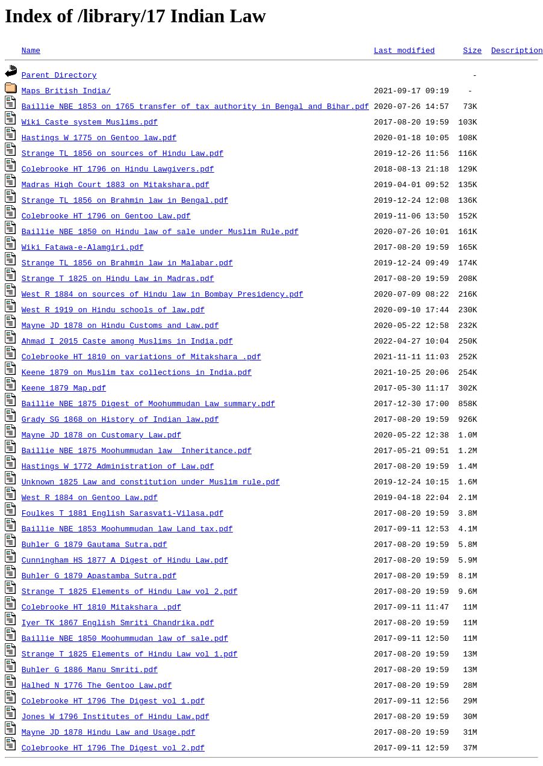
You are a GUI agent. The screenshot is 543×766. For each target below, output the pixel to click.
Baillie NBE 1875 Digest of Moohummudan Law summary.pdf (148, 403)
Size (472, 50)
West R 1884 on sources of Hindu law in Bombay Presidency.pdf (162, 293)
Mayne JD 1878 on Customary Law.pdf (101, 434)
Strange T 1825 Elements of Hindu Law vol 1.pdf (130, 653)
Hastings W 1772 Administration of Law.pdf (118, 465)
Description (517, 50)
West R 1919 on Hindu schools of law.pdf (113, 309)
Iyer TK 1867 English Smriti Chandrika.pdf (118, 622)
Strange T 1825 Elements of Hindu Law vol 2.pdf (130, 590)
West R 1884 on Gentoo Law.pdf (90, 497)
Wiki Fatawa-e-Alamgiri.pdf (83, 246)
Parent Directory (59, 74)
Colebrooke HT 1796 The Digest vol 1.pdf (113, 700)
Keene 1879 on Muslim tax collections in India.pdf (137, 371)
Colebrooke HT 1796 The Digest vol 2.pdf (113, 747)
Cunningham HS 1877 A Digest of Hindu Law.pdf (125, 559)
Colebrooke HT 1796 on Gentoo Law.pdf (106, 215)
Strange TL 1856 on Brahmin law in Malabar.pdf (127, 262)
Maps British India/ (66, 90)
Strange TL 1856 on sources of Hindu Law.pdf (122, 152)
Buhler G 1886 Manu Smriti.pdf (90, 669)
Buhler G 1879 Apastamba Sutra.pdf (99, 575)
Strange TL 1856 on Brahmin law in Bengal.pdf (125, 199)
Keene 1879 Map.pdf (64, 387)
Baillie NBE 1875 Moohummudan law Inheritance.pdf (137, 450)
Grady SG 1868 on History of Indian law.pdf (120, 418)
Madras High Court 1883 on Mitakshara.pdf (115, 184)
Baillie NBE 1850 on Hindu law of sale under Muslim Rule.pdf (160, 231)
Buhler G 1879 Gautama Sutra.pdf (94, 544)
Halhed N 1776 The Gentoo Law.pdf (97, 684)
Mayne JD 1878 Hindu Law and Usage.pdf (109, 731)
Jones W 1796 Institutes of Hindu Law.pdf (115, 716)
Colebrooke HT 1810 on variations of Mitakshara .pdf (141, 356)
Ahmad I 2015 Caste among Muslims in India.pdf (127, 340)
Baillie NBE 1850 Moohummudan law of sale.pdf (125, 637)
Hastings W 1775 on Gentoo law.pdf (99, 137)
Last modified (404, 50)
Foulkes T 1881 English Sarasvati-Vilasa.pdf (122, 512)
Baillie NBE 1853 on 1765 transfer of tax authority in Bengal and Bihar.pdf (195, 105)
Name (31, 50)
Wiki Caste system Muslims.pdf (90, 121)
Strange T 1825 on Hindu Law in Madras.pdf (118, 278)
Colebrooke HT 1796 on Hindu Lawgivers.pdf (118, 168)
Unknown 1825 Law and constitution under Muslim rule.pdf (151, 481)
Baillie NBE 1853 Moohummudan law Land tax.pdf (127, 528)
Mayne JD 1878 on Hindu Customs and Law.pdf (120, 325)
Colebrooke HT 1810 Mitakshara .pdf (101, 606)
